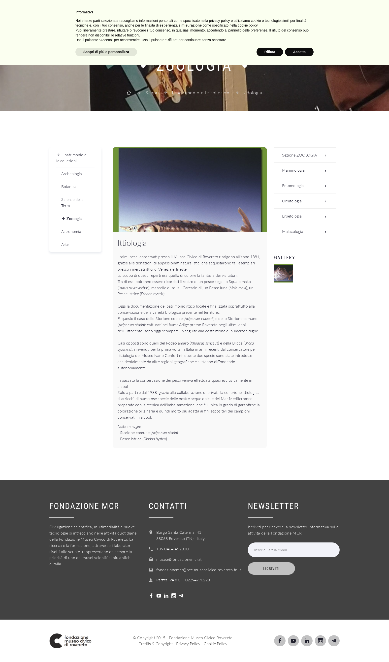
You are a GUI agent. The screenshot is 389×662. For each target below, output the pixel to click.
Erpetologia (305, 216)
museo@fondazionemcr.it (178, 559)
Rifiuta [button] (269, 648)
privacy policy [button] (219, 617)
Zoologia (74, 218)
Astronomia (71, 231)
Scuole (199, 9)
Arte (64, 244)
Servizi (227, 9)
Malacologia (305, 231)
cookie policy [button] (248, 622)
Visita (148, 9)
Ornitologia (305, 201)
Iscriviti (271, 568)
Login (358, 9)
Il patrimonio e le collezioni (201, 92)
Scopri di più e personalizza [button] (106, 648)
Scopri (173, 9)
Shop (334, 9)
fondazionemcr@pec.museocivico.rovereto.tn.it (198, 569)
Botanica (68, 186)
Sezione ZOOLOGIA (305, 155)
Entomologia (305, 186)
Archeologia (71, 173)
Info (251, 9)
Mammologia (305, 170)
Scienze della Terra (72, 202)
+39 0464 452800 (172, 548)
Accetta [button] (299, 648)
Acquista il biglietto (292, 9)
